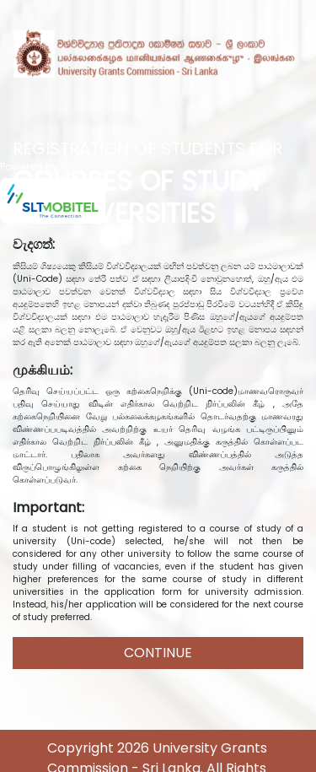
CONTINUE (158, 652)
